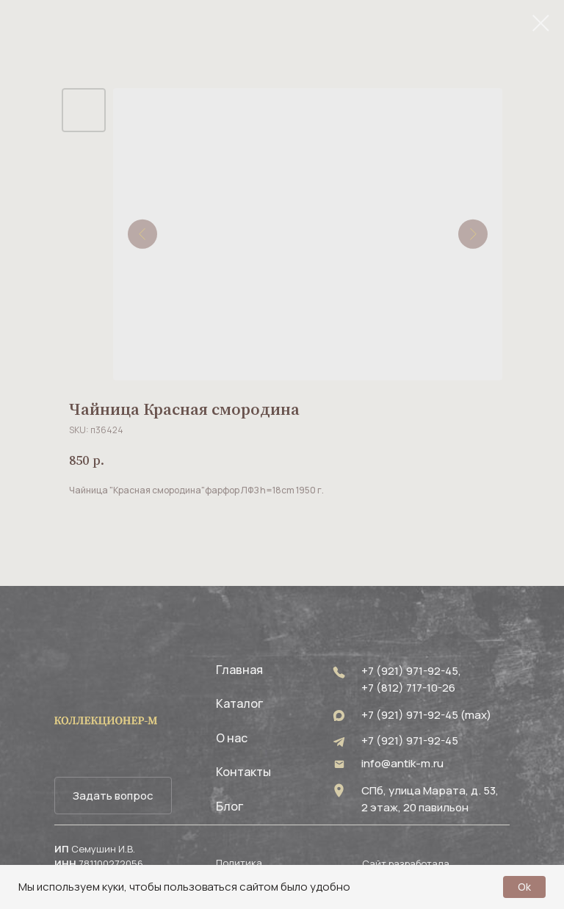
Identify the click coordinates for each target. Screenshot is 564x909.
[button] (113, 795)
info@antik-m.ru (402, 763)
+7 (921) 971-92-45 (409, 740)
